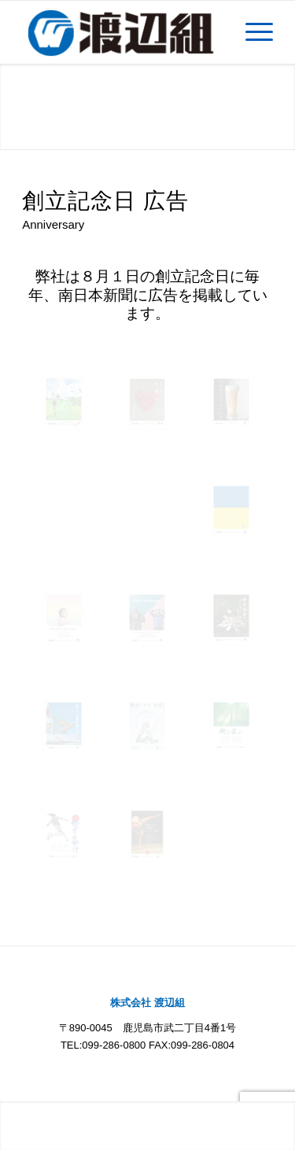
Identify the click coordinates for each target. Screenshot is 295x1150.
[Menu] (251, 32)
